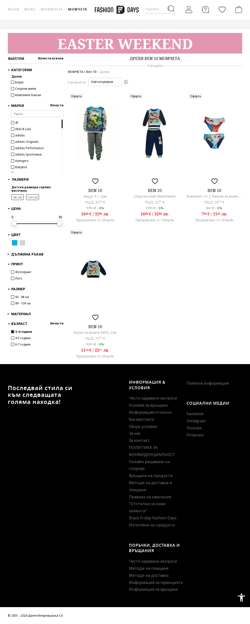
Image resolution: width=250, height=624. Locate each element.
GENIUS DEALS (147, 24)
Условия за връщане (148, 405)
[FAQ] (205, 9)
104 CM (32, 197)
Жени (13, 9)
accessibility (241, 597)
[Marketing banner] (125, 43)
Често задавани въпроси (153, 398)
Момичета (52, 9)
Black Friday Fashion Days (153, 518)
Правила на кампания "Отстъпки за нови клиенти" (150, 504)
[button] (105, 82)
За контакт (139, 440)
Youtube (194, 428)
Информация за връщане (153, 589)
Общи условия (143, 426)
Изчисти (56, 105)
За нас (135, 433)
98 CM (17, 197)
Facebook (195, 413)
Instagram (196, 420)
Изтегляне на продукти (152, 525)
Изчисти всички (50, 58)
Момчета (77, 9)
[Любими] (222, 9)
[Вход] (189, 10)
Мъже (30, 9)
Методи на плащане (148, 568)
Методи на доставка (148, 575)
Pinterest (195, 435)
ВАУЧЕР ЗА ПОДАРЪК (111, 24)
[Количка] (237, 9)
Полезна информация (208, 383)
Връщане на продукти (151, 475)
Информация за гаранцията (156, 582)
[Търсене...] (160, 9)
